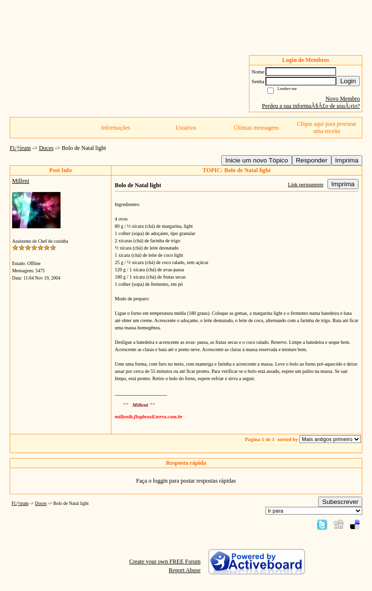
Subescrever (340, 501)
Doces (46, 148)
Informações (115, 127)
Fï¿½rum (20, 148)
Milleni (20, 180)
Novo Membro (343, 98)
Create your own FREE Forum (165, 561)
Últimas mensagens (256, 127)
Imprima (346, 160)
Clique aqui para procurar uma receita (326, 127)
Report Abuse (185, 570)
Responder (311, 160)
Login (348, 81)
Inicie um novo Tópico (256, 160)
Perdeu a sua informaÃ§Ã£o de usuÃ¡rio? (311, 106)
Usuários (186, 127)
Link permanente (305, 184)
